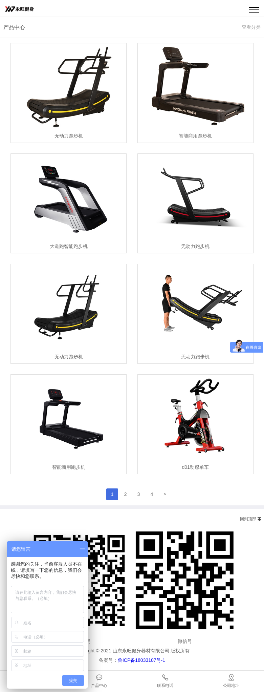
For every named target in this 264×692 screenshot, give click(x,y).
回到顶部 (248, 519)
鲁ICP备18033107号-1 (141, 660)
